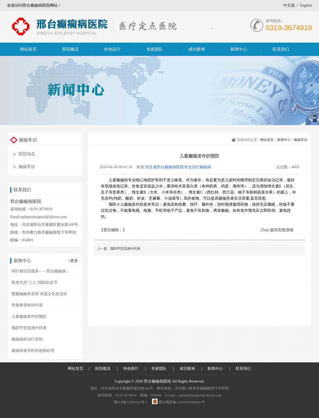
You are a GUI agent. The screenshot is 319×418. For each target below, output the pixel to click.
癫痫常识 (27, 166)
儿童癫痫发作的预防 (29, 316)
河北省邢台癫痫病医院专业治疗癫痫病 (178, 167)
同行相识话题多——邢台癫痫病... (40, 271)
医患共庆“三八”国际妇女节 (35, 282)
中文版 (289, 5)
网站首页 (267, 140)
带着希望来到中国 (27, 305)
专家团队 (159, 369)
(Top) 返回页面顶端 (277, 230)
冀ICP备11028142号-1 (131, 402)
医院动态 (27, 154)
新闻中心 (283, 140)
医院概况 (102, 369)
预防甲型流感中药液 (29, 328)
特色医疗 (131, 369)
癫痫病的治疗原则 (27, 339)
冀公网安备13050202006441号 (181, 402)
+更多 (73, 261)
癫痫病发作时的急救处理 (33, 351)
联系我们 (243, 369)
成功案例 (187, 369)
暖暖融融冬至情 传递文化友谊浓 (39, 294)
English (306, 5)
